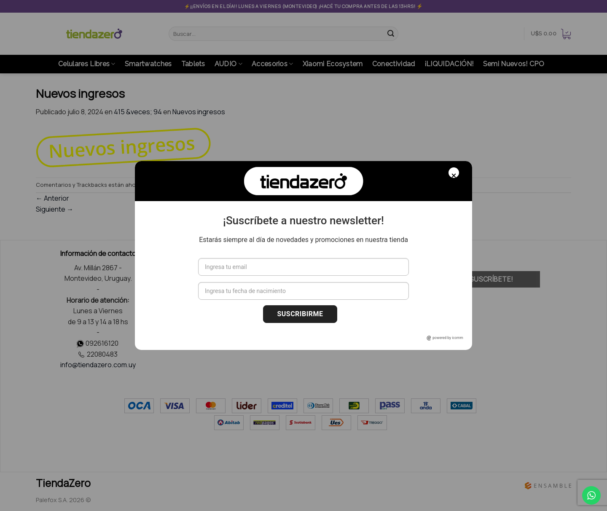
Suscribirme (300, 314)
